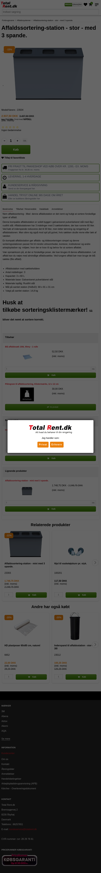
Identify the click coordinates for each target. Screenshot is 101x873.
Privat (43, 444)
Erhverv (56, 444)
